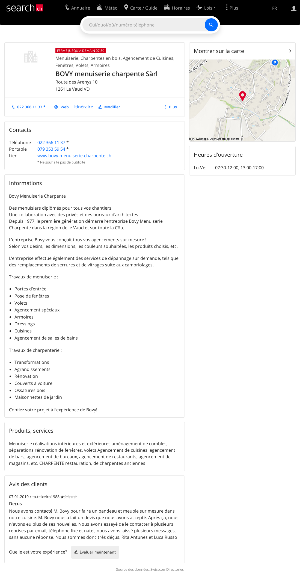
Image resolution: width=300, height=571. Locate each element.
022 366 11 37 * (31, 106)
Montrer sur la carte (219, 51)
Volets (82, 65)
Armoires (100, 65)
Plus (173, 106)
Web (65, 106)
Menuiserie (66, 58)
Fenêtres (64, 65)
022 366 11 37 (51, 142)
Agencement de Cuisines (148, 58)
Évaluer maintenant (98, 552)
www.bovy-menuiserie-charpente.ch (74, 156)
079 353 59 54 (51, 149)
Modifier (112, 106)
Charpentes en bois (101, 58)
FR (274, 8)
